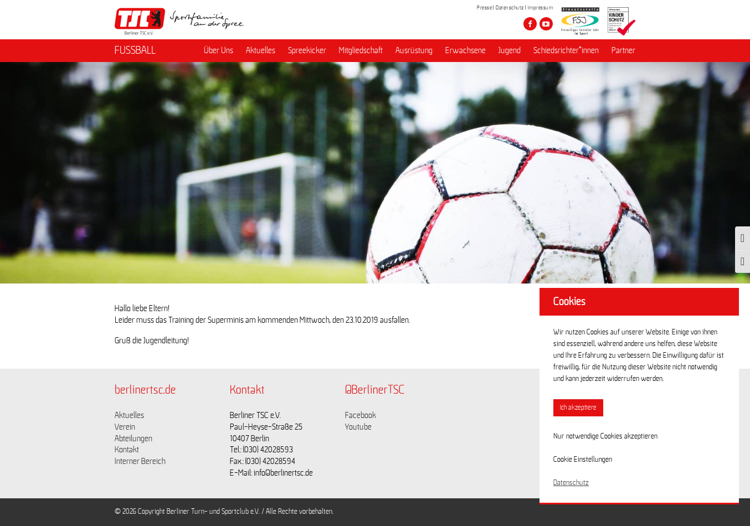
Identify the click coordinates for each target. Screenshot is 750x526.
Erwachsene (465, 50)
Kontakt (127, 449)
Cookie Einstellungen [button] (582, 459)
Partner (623, 50)
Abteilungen (133, 438)
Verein (125, 426)
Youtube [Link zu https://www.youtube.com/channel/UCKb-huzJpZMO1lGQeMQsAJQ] (358, 426)
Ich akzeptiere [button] (578, 407)
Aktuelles (260, 50)
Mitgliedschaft (361, 50)
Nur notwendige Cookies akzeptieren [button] (605, 436)
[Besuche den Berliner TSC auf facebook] (530, 23)
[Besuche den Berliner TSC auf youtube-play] (546, 23)
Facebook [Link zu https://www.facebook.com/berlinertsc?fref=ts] (360, 415)
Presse (484, 8)
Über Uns (218, 50)
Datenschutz (510, 8)
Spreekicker (307, 50)
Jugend (510, 50)
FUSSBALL (135, 50)
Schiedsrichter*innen (566, 50)
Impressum (540, 8)
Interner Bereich (140, 461)
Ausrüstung (414, 50)
